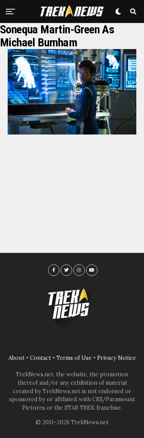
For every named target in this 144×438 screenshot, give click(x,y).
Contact (40, 357)
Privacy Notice (116, 357)
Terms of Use (74, 357)
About (16, 357)
